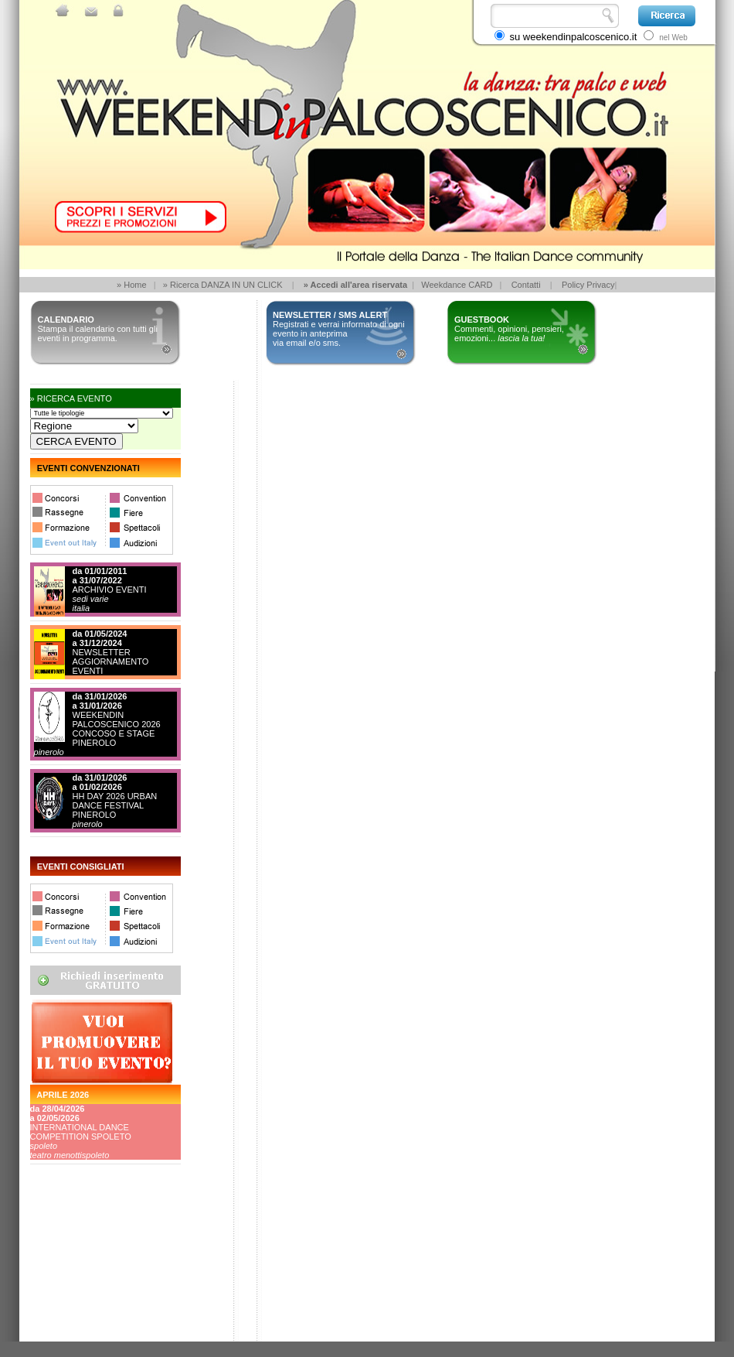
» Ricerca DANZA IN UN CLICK (223, 284)
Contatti (526, 284)
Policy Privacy (588, 284)
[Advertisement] (99, 1283)
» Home (132, 284)
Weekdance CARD (456, 284)
